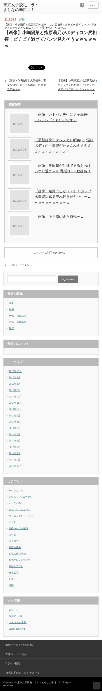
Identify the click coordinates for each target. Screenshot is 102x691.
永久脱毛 (13, 541)
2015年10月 (15, 371)
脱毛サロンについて (20, 560)
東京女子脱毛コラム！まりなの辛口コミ (23, 7)
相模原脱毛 (15, 547)
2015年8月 (14, 383)
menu (93, 5)
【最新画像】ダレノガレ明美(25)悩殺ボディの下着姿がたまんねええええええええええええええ (64, 145)
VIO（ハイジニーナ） (20, 496)
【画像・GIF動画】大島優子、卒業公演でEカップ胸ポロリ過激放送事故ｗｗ (26, 85)
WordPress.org (17, 628)
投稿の (15, 616)
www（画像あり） (19, 315)
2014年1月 (14, 459)
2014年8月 (14, 421)
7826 (11, 328)
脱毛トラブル (16, 566)
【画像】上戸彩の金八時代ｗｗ (59, 217)
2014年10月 (15, 409)
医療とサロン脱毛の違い (20, 645)
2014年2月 (14, 453)
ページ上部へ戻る (96, 685)
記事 (11, 578)
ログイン (13, 609)
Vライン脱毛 (15, 503)
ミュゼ (12, 522)
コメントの (18, 622)
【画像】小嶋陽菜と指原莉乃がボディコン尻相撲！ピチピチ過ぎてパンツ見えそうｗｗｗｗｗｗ (76, 87)
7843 (11, 303)
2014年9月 (14, 415)
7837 (11, 309)
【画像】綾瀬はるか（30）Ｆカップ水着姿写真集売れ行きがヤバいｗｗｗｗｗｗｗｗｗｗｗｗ (63, 196)
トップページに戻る (18, 265)
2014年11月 (15, 402)
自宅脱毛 (13, 572)
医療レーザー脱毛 (18, 528)
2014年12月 (15, 396)
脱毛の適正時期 (17, 553)
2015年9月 (14, 377)
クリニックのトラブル (21, 516)
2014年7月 (14, 428)
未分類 (12, 534)
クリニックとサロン (20, 509)
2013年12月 (15, 466)
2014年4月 (14, 440)
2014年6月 (14, 434)
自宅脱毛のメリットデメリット (23, 672)
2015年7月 (14, 390)
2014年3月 (14, 447)
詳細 (22, 19)
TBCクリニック (17, 490)
